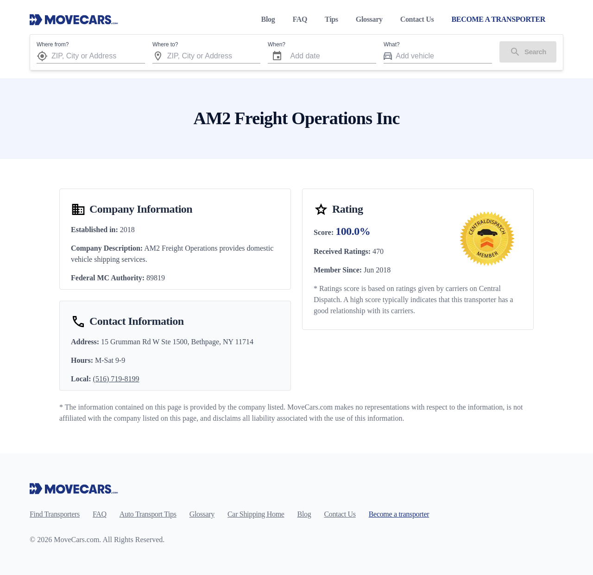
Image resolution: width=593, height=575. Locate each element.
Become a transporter (399, 514)
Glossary (369, 19)
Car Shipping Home (255, 514)
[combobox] (98, 56)
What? (392, 45)
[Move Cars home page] (74, 19)
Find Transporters (55, 514)
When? (276, 45)
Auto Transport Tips (148, 514)
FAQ (299, 19)
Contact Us (417, 19)
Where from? (53, 45)
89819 (155, 278)
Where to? (165, 45)
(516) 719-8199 (116, 379)
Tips (331, 19)
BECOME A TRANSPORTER (498, 19)
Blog (268, 19)
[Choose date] (277, 56)
